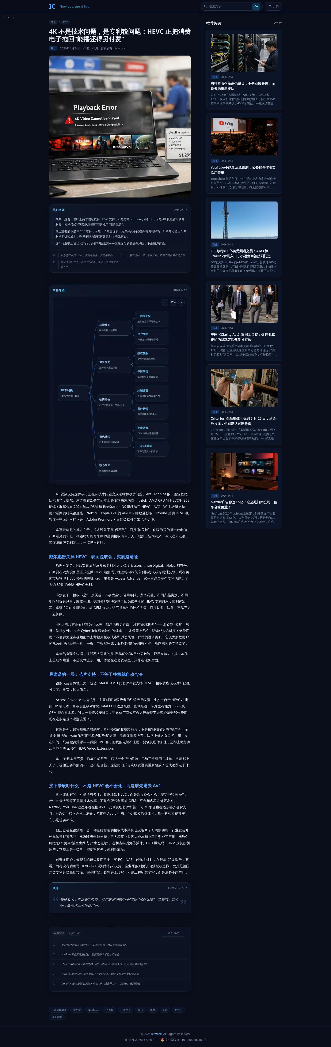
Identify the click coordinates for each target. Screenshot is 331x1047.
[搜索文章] (229, 6)
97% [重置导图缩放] (173, 302)
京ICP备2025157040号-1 (141, 1040)
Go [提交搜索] (256, 6)
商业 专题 (173, 933)
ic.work (156, 1034)
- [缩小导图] (164, 302)
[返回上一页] (9, 17)
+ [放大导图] (181, 302)
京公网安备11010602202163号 (183, 1040)
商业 (65, 22)
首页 (53, 22)
